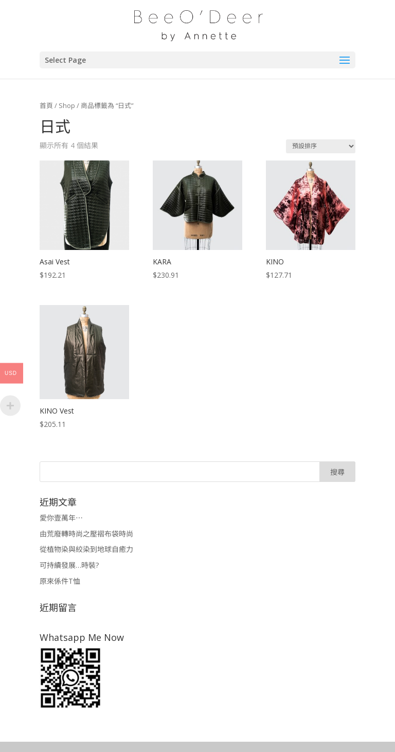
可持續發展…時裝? (69, 565)
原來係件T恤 (60, 581)
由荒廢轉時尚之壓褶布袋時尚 (86, 534)
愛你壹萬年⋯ (61, 518)
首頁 (46, 105)
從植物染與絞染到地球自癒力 (86, 549)
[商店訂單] (320, 146)
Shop (67, 105)
